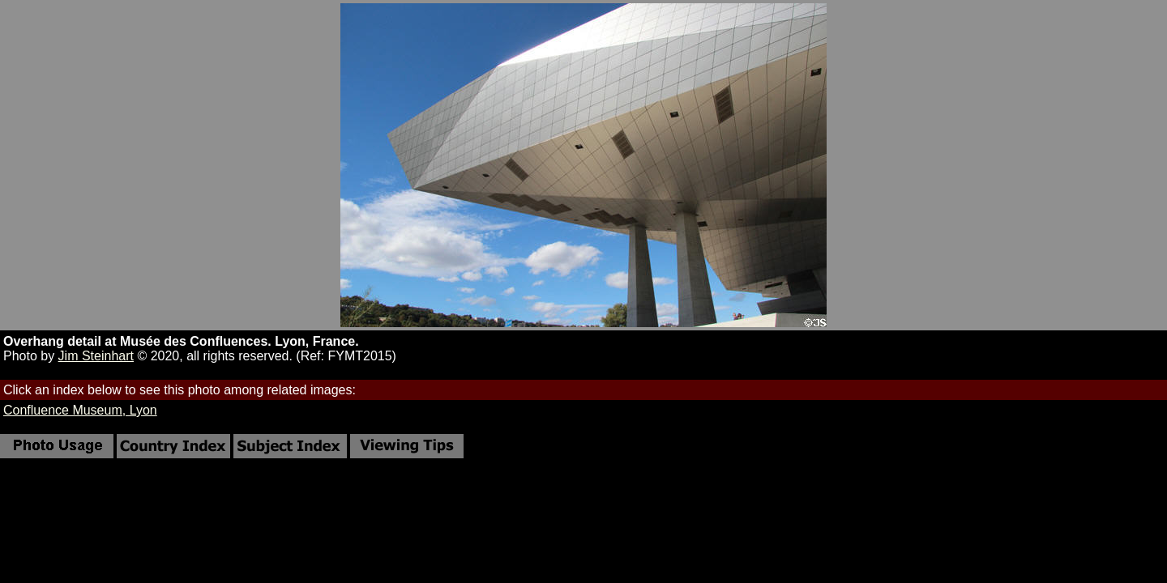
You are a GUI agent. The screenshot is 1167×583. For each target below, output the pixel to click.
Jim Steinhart (96, 356)
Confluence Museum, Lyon (80, 410)
